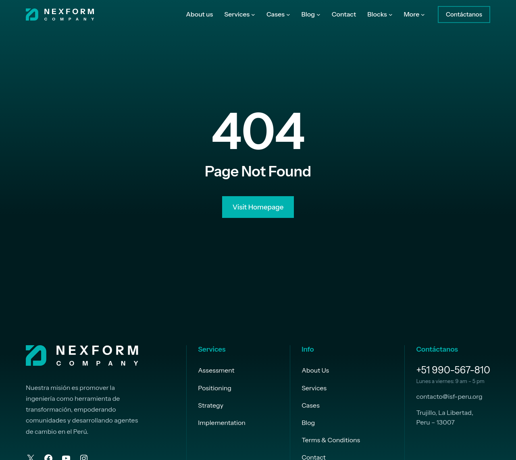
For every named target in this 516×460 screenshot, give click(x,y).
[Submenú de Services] (253, 14)
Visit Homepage (258, 208)
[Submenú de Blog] (318, 14)
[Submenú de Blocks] (391, 14)
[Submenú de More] (423, 14)
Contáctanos (464, 14)
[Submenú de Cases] (288, 14)
